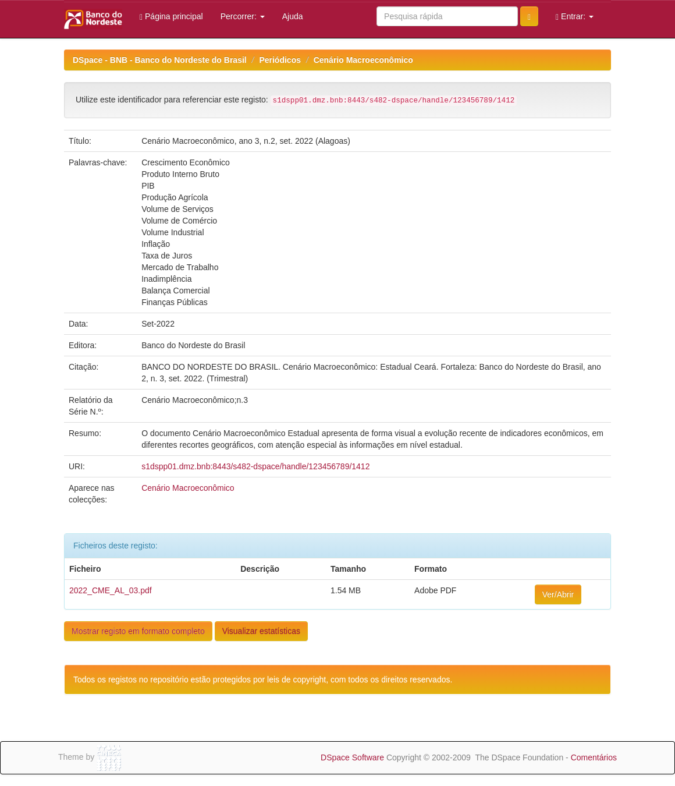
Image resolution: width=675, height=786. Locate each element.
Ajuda (292, 16)
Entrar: (575, 17)
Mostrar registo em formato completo (138, 631)
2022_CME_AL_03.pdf (110, 590)
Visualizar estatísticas (261, 631)
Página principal (171, 17)
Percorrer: (243, 16)
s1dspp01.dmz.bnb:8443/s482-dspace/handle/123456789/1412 (255, 466)
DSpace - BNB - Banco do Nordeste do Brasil (160, 60)
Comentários (594, 757)
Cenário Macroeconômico (363, 60)
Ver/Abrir (558, 594)
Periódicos (280, 60)
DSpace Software (352, 757)
